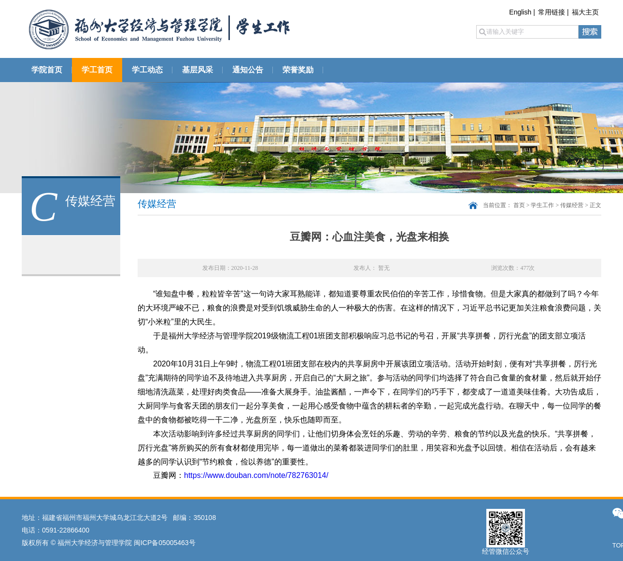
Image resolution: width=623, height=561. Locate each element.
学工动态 (147, 70)
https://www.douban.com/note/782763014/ (256, 475)
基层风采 (197, 70)
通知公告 (247, 70)
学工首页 (97, 70)
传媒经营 (571, 205)
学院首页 (46, 70)
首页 (519, 205)
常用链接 (551, 12)
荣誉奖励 (298, 70)
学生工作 (542, 205)
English (520, 12)
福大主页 (585, 12)
